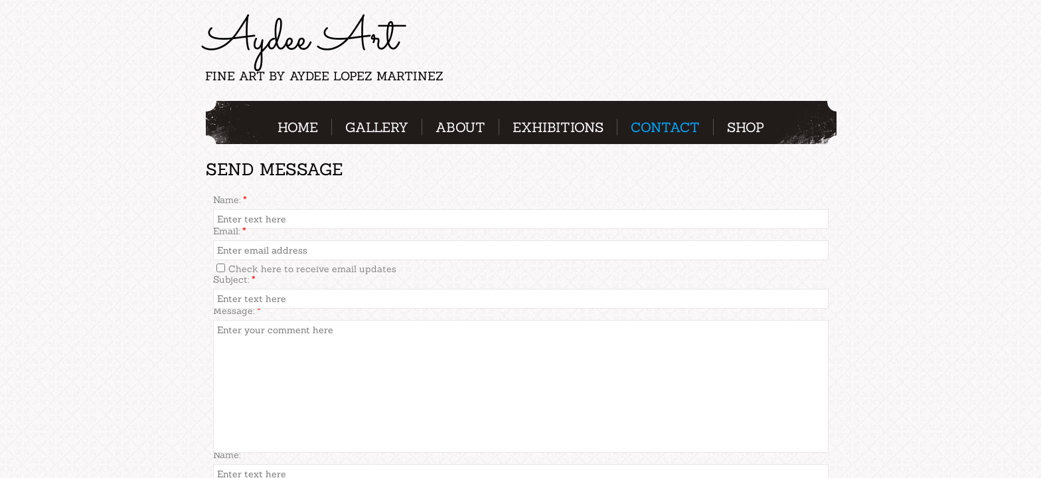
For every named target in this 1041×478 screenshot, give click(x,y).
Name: (230, 200)
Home (298, 127)
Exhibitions (558, 127)
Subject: (234, 279)
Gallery (376, 127)
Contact (665, 127)
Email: (229, 231)
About (460, 127)
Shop (745, 127)
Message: (237, 311)
